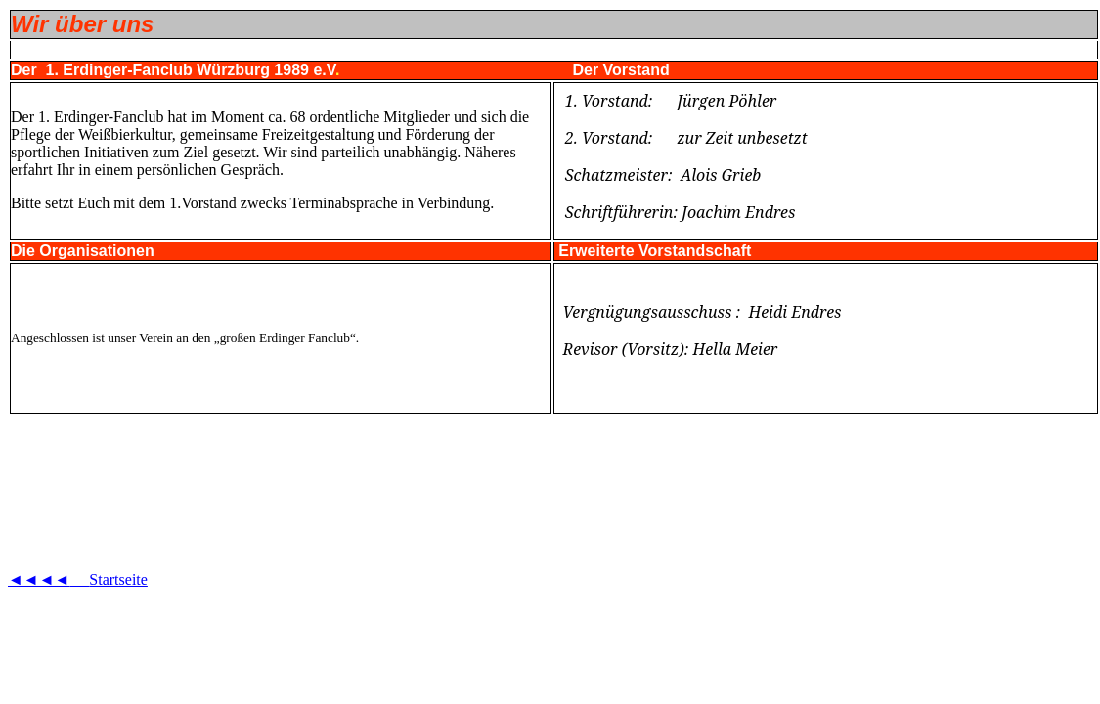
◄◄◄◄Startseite (78, 579)
